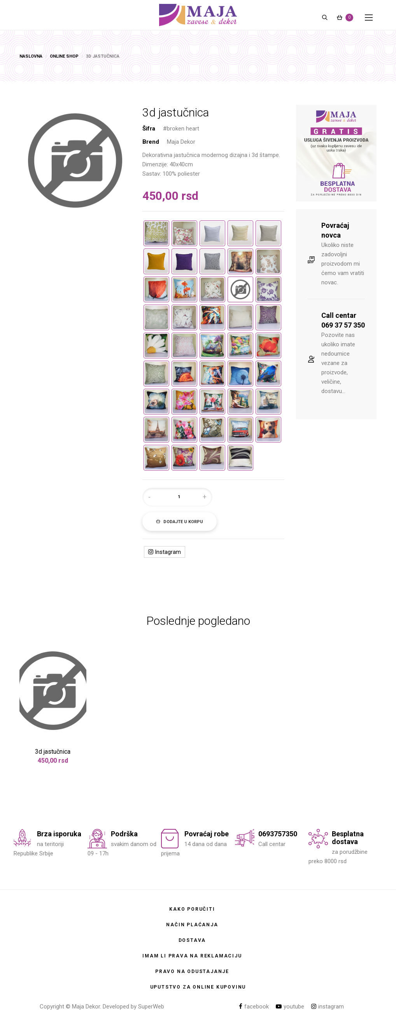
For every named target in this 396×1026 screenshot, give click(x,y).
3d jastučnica (52, 751)
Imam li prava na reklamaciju (192, 956)
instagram (327, 1006)
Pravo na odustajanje (192, 971)
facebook (254, 1006)
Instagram (164, 551)
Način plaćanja (192, 924)
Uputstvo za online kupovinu (198, 987)
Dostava (192, 940)
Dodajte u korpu (179, 521)
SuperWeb (151, 1006)
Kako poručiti (192, 909)
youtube (290, 1006)
